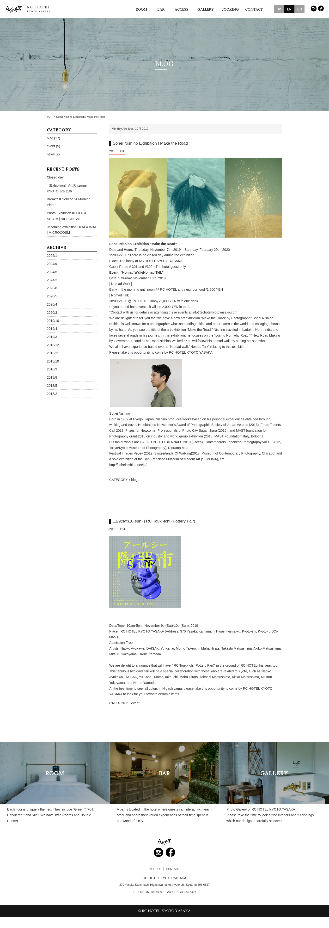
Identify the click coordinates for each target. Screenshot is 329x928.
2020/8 (52, 288)
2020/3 (52, 312)
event (135, 703)
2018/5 (52, 385)
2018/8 (52, 377)
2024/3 (52, 280)
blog (134, 480)
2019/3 (52, 337)
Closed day (55, 177)
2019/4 (52, 329)
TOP (49, 116)
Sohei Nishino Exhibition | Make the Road (150, 143)
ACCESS (155, 869)
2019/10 (53, 321)
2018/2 (52, 394)
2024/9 (52, 264)
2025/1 (52, 256)
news (51, 154)
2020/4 (52, 304)
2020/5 (52, 296)
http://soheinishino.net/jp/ (127, 465)
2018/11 (53, 353)
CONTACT (173, 869)
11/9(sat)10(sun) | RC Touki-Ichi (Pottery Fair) (154, 521)
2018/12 (53, 345)
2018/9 (52, 369)
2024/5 (52, 272)
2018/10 (53, 361)
